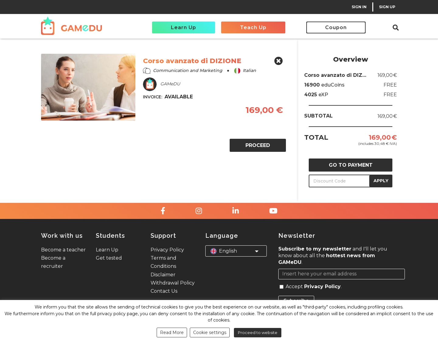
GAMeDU (161, 84)
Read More (172, 332)
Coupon (336, 27)
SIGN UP (387, 7)
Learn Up (183, 27)
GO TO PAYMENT (351, 165)
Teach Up (253, 27)
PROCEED (257, 145)
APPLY (381, 180)
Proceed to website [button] (257, 332)
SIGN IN (359, 7)
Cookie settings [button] (209, 332)
